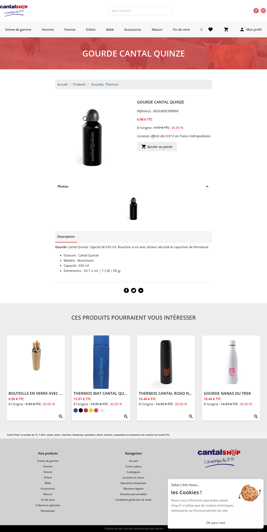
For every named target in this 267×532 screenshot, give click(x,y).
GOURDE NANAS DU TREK (227, 393)
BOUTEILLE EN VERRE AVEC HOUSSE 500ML (48, 393)
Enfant (90, 29)
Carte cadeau (133, 466)
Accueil (62, 84)
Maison (157, 29)
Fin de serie (181, 29)
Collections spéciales (48, 505)
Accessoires (132, 29)
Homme (48, 29)
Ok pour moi (215, 522)
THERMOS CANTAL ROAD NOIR (167, 393)
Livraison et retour (133, 477)
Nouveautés (48, 511)
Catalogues (133, 472)
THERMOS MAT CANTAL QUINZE (103, 393)
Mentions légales (133, 488)
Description (66, 236)
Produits (79, 84)
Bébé (110, 29)
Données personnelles (133, 494)
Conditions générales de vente (133, 499)
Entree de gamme (18, 29)
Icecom (159, 528)
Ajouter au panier (157, 146)
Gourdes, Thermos (104, 84)
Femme (69, 29)
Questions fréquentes (133, 483)
